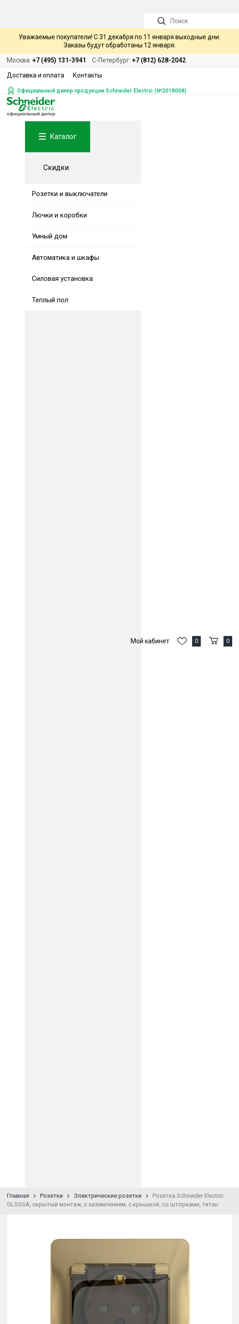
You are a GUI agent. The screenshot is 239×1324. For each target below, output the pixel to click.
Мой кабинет (150, 641)
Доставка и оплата (35, 75)
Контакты (87, 75)
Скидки (56, 167)
